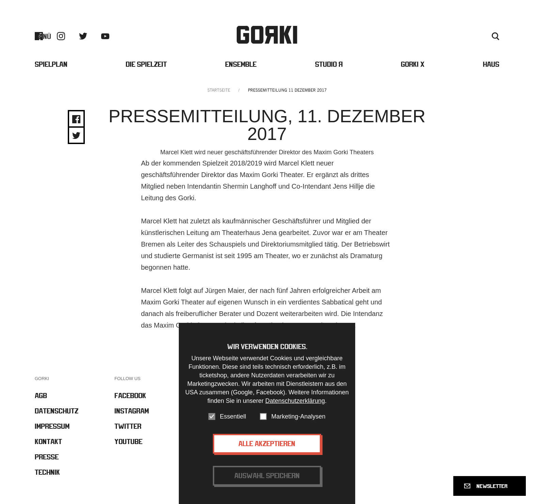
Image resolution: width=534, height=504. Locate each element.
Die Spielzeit (146, 64)
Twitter (83, 36)
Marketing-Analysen (298, 416)
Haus (491, 64)
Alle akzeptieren (266, 443)
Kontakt (417, 36)
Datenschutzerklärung (295, 401)
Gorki (267, 35)
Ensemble (240, 64)
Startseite (218, 90)
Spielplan (51, 64)
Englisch (476, 36)
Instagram (61, 36)
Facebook (39, 36)
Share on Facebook (76, 119)
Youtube (105, 36)
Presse (445, 36)
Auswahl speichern (267, 476)
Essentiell (233, 416)
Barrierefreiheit (378, 36)
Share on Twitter (76, 135)
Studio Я (329, 64)
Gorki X (413, 64)
